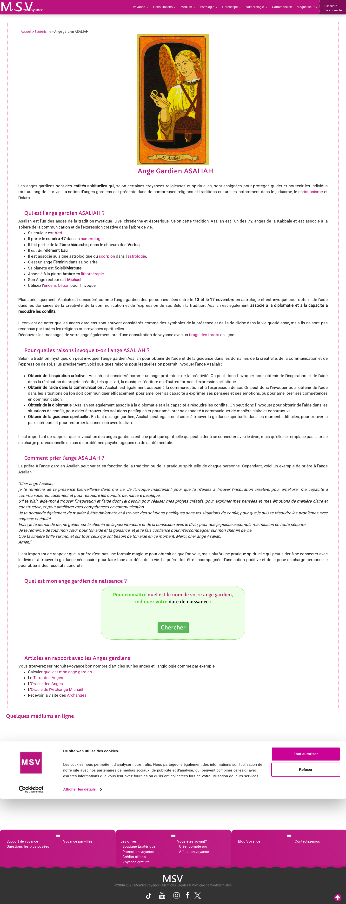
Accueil (26, 31)
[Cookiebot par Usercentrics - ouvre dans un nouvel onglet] (31, 894)
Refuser (306, 875)
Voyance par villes (78, 841)
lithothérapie (92, 273)
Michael (74, 279)
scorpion (107, 256)
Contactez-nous (307, 841)
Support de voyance (22, 841)
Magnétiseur (307, 7)
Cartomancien (283, 7)
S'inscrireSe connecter (333, 8)
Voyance (144, 7)
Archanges (76, 695)
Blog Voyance (249, 841)
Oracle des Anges (47, 683)
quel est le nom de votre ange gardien (190, 594)
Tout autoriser (306, 859)
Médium (190, 7)
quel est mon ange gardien (68, 671)
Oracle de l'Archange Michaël (57, 689)
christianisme (310, 191)
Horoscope (233, 7)
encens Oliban (56, 285)
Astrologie (211, 7)
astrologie (136, 256)
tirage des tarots (204, 334)
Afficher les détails (79, 894)
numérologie (92, 238)
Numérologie (257, 7)
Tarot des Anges (48, 677)
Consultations (167, 7)
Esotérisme (42, 31)
